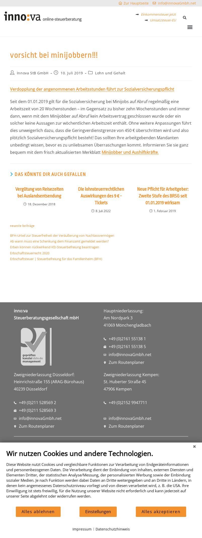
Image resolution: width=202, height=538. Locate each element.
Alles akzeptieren (161, 511)
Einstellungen (98, 511)
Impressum (82, 529)
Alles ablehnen (38, 511)
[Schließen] (194, 446)
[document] (101, 477)
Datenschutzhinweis (113, 529)
